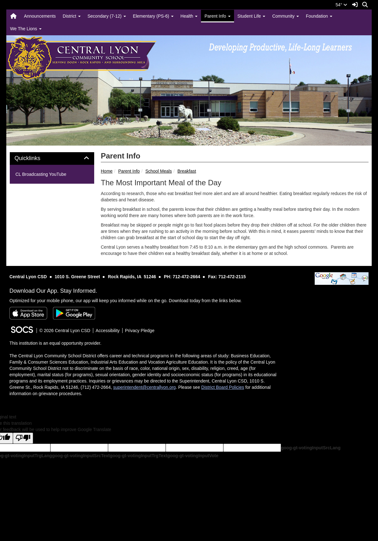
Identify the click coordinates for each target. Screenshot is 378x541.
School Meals (158, 171)
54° (341, 4)
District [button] (72, 16)
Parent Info (129, 171)
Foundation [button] (319, 16)
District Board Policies (222, 387)
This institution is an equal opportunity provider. (55, 343)
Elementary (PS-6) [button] (153, 16)
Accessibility (108, 330)
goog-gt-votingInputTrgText (138, 455)
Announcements (40, 16)
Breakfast (186, 171)
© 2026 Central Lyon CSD (64, 330)
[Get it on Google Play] (74, 313)
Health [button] (189, 16)
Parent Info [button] (217, 16)
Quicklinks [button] (34, 158)
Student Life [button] (252, 16)
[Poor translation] (23, 438)
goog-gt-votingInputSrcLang (311, 447)
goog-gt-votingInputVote (192, 455)
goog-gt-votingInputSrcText (81, 455)
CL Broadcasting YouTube (40, 174)
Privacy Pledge (139, 330)
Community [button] (285, 16)
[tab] (52, 158)
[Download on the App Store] (28, 313)
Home (106, 171)
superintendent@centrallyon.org (144, 387)
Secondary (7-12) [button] (107, 16)
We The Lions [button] (26, 28)
